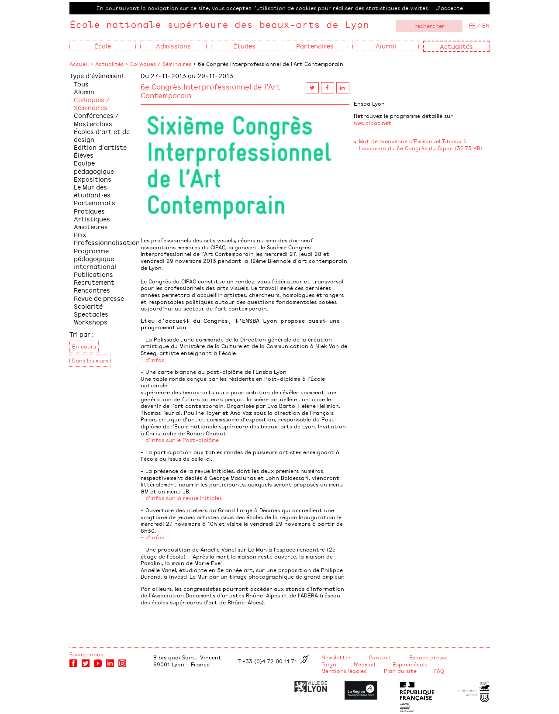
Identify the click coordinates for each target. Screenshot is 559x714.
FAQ (439, 671)
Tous (81, 83)
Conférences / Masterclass (96, 119)
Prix (80, 234)
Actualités (456, 46)
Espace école (410, 664)
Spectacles (91, 313)
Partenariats (94, 202)
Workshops (90, 321)
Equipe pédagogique (94, 166)
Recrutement (94, 281)
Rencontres (92, 289)
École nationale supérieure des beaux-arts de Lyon (219, 24)
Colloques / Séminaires (160, 64)
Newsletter (336, 657)
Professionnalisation (107, 242)
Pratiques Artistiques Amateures (92, 218)
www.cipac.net (372, 123)
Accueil (79, 64)
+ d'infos (152, 360)
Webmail (364, 664)
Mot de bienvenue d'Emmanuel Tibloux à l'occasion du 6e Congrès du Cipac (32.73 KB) (421, 144)
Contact (380, 657)
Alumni (84, 91)
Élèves (83, 154)
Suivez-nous (86, 654)
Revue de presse (99, 298)
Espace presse (428, 657)
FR (472, 25)
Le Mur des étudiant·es (92, 190)
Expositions (92, 178)
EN (486, 25)
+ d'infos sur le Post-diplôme (180, 440)
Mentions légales (343, 671)
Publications (93, 274)
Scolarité (88, 305)
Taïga (328, 664)
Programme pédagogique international (95, 258)
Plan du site (400, 671)
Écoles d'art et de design (102, 135)
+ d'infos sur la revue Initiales (181, 498)
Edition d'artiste (100, 147)
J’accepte (449, 8)
